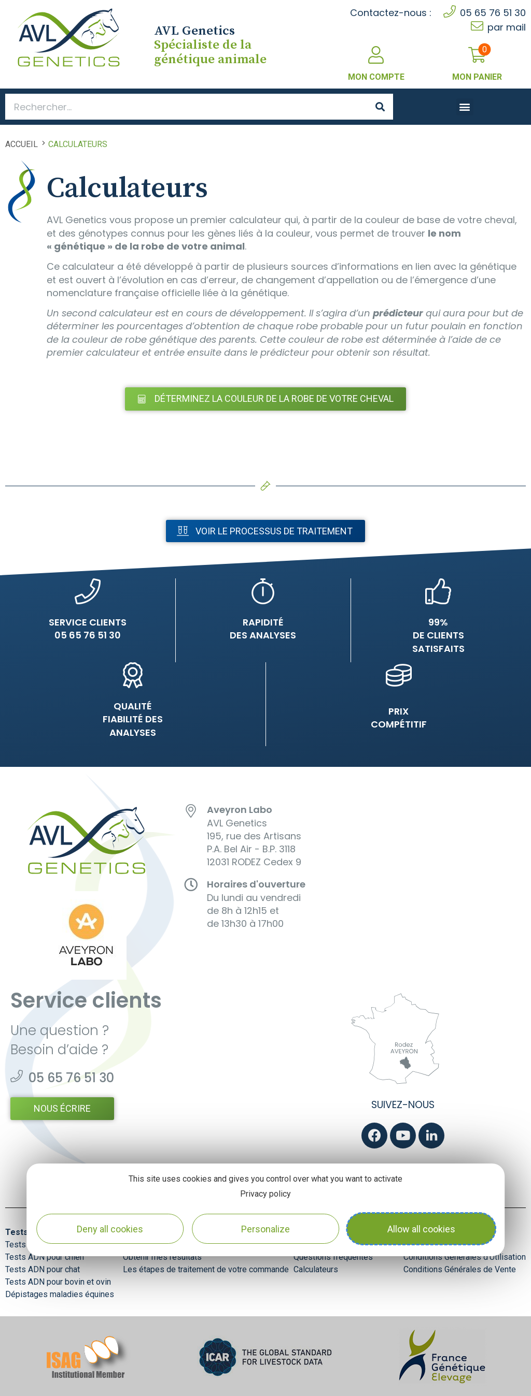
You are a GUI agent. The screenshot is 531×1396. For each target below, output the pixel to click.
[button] (464, 106)
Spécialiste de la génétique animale (210, 45)
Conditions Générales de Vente (459, 1269)
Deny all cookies (110, 1229)
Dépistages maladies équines (59, 1294)
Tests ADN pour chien (44, 1257)
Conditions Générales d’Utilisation (464, 1257)
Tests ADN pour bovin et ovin (58, 1282)
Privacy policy (265, 1194)
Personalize (265, 1229)
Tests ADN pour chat (42, 1269)
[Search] (380, 107)
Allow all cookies (421, 1229)
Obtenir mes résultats (162, 1257)
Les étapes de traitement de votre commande (206, 1269)
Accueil (21, 144)
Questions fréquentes (333, 1257)
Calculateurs (77, 144)
